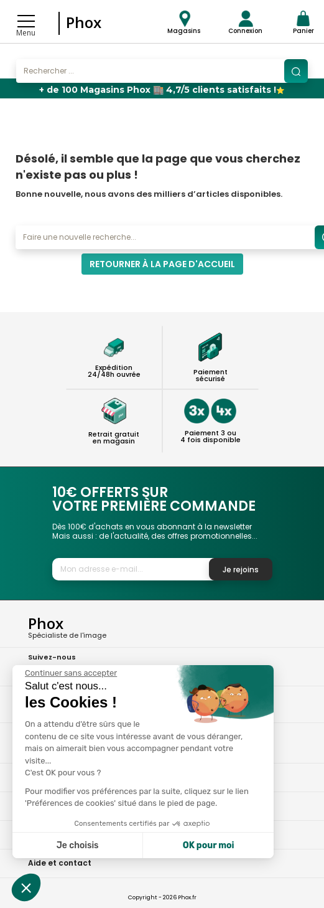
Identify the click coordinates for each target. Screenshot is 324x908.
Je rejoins (241, 569)
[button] (26, 887)
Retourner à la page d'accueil (162, 264)
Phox (83, 22)
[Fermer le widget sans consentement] (71, 673)
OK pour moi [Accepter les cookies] (208, 845)
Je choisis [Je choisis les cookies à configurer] (78, 845)
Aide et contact (59, 863)
